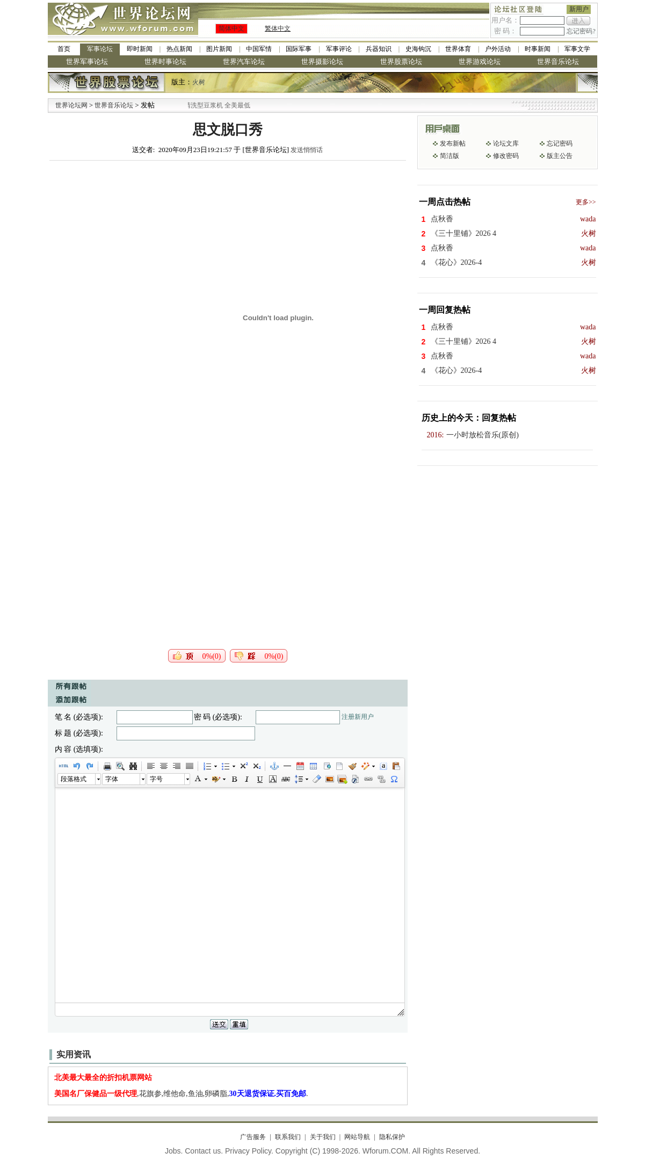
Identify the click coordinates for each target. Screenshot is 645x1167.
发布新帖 (453, 143)
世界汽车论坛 (244, 61)
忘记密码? (581, 31)
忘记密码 (559, 143)
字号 (156, 779)
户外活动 (498, 49)
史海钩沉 (418, 49)
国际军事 (298, 49)
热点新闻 (179, 49)
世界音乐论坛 (558, 61)
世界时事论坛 (165, 61)
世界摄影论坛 (322, 61)
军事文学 (577, 49)
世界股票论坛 (401, 61)
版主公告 (559, 156)
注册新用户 (358, 717)
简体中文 (231, 28)
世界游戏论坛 (480, 61)
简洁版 (449, 156)
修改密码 (506, 156)
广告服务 (253, 1137)
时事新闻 (537, 49)
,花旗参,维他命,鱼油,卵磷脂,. (181, 1094)
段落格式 (73, 779)
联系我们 (288, 1137)
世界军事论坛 (87, 61)
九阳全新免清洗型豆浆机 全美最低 (217, 105)
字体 (111, 779)
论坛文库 (506, 143)
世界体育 (458, 49)
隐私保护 (392, 1137)
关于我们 (323, 1137)
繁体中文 (278, 28)
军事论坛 (100, 49)
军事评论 (339, 49)
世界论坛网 (71, 105)
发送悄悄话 (307, 150)
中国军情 (259, 49)
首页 (63, 49)
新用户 (579, 9)
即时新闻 (140, 49)
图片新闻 (219, 49)
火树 (198, 82)
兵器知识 (379, 49)
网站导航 (357, 1137)
